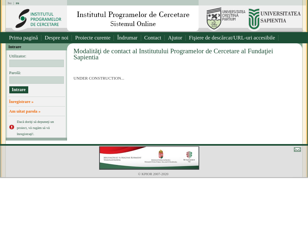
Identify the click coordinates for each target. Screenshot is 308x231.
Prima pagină (23, 38)
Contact (152, 38)
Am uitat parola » (24, 111)
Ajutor (175, 38)
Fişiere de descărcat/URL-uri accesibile (232, 38)
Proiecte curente (92, 38)
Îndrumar (127, 38)
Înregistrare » (21, 101)
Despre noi (56, 38)
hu (10, 3)
